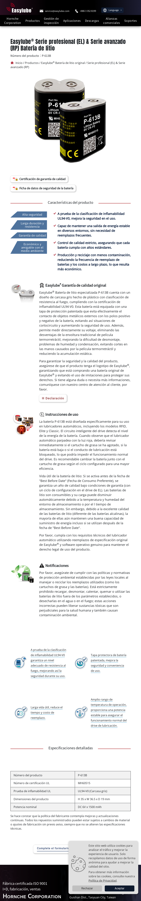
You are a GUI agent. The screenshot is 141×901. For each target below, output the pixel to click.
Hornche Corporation (12, 20)
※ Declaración (53, 398)
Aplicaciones (72, 20)
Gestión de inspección (51, 20)
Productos (32, 20)
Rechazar (87, 888)
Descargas (92, 20)
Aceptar (119, 888)
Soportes (130, 20)
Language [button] (111, 10)
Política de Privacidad (103, 880)
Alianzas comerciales (111, 20)
